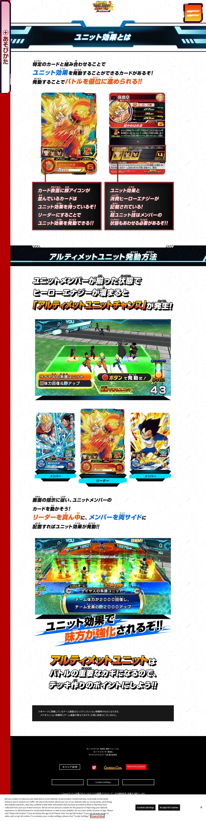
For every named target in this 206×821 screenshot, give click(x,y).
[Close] (201, 808)
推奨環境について (67, 775)
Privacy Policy (97, 817)
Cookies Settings (103, 775)
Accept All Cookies (169, 808)
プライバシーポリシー (138, 775)
